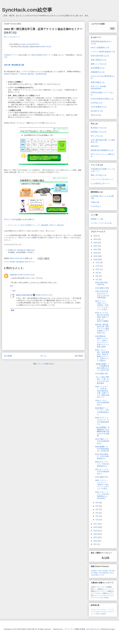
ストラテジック (102, 591)
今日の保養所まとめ (98, 107)
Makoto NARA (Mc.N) (24, 295)
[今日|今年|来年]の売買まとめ (102, 99)
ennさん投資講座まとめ (100, 47)
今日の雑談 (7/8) (101, 374)
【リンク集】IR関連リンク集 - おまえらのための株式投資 (102, 380)
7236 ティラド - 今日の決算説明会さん (102, 402)
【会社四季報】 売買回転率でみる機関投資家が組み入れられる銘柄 (102, 431)
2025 (95, 236)
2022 (95, 246)
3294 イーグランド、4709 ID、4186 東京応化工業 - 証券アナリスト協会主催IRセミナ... (102, 392)
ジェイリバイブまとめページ (102, 179)
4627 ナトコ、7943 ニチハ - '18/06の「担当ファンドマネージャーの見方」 (102, 305)
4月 (97, 509)
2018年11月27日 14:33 (44, 295)
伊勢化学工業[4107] (11, 74)
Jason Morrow (91, 629)
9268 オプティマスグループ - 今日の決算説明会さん (102, 421)
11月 (97, 266)
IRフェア (32, 262)
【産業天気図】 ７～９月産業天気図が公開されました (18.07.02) (102, 367)
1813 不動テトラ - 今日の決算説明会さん (102, 441)
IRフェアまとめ (97, 136)
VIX (92, 573)
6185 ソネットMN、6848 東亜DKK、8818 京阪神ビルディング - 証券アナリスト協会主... (102, 355)
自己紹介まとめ (97, 111)
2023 (95, 243)
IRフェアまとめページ (12, 37)
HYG (111, 573)
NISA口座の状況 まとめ (100, 56)
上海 (99, 573)
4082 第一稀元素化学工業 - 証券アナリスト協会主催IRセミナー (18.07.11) (102, 329)
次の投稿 (8, 356)
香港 (95, 573)
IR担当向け (95, 146)
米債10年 (106, 573)
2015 (95, 531)
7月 (97, 280)
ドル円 (102, 575)
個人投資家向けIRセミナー (42, 55)
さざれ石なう (96, 206)
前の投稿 (79, 356)
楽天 (97, 613)
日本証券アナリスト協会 (13, 55)
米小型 (112, 570)
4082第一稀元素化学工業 (19, 262)
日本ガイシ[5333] (10, 219)
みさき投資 (104, 597)
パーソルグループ (97, 611)
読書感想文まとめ (98, 72)
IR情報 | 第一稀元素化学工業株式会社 (21, 250)
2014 (95, 534)
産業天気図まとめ (98, 82)
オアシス (98, 595)
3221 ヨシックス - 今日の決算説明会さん (102, 471)
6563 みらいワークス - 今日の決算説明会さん (102, 464)
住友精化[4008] (40, 74)
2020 (95, 253)
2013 (95, 537)
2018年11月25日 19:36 (26, 275)
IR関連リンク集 (97, 219)
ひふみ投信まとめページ (100, 183)
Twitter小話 (95, 202)
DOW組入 (94, 570)
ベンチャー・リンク (106, 609)
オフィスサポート (97, 593)
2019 (95, 256)
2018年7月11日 (45, 46)
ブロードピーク (101, 587)
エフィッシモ (108, 589)
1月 (97, 520)
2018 (95, 259)
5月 (97, 506)
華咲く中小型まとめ (98, 175)
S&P (99, 570)
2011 (95, 544)
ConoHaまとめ (96, 103)
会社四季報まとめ (98, 68)
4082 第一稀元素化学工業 (14, 65)
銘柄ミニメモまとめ (98, 64)
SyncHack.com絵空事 (27, 10)
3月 (97, 513)
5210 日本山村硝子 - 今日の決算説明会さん (102, 456)
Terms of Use (96, 115)
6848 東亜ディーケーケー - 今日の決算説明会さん (102, 411)
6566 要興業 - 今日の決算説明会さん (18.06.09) (102, 449)
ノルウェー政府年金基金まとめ (103, 52)
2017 (95, 524)
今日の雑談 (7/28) (102, 288)
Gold (92, 575)
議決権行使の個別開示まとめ (102, 150)
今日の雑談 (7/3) (101, 477)
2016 (95, 527)
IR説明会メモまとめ (98, 132)
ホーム (43, 356)
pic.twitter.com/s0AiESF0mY (29, 44)
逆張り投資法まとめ (98, 60)
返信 (11, 286)
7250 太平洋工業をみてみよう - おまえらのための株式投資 (102, 294)
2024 (95, 239)
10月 (97, 269)
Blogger (112, 629)
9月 (97, 273)
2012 (95, 541)
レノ (96, 589)
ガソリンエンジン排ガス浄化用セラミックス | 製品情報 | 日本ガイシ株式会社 (36, 225)
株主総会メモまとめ (98, 128)
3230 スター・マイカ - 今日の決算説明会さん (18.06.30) (102, 495)
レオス (104, 595)
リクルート (94, 609)
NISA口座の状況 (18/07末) (101, 284)
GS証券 (103, 613)
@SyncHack (31, 16)
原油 (96, 575)
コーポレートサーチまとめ (101, 223)
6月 (97, 503)
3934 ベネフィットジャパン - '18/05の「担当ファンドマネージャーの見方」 (102, 484)
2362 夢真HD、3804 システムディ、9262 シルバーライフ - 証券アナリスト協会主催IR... (102, 341)
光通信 (93, 587)
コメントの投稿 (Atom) (45, 364)
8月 (97, 276)
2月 (97, 516)
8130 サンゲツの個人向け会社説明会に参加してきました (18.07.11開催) (102, 317)
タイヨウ (96, 597)
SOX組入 (106, 570)
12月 (97, 262)
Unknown (13, 275)
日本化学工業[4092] (27, 74)
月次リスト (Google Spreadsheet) (98, 87)
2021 (95, 249)
